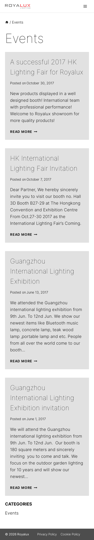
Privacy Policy (47, 534)
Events (12, 513)
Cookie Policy (70, 534)
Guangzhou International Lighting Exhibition (42, 271)
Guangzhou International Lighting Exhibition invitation (42, 398)
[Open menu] (85, 6)
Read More (23, 132)
